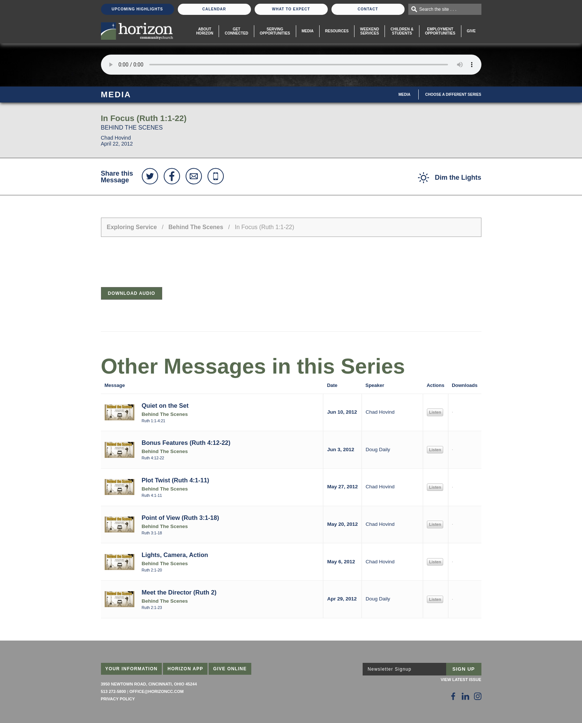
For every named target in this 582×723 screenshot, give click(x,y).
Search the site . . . (438, 9)
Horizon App (185, 668)
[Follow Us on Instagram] (477, 696)
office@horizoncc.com (156, 691)
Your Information (131, 668)
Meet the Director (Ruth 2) (179, 592)
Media (308, 31)
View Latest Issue (461, 679)
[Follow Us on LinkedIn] (465, 696)
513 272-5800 (113, 691)
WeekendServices (369, 31)
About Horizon (204, 31)
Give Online (230, 668)
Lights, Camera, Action (175, 554)
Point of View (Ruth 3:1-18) (180, 517)
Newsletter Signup (390, 669)
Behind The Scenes (196, 227)
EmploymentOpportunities (440, 31)
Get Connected (236, 31)
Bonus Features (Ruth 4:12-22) (186, 442)
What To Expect (291, 9)
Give (471, 31)
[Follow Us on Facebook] (453, 696)
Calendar (214, 9)
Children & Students (401, 31)
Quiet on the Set (165, 405)
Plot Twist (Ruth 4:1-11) (175, 480)
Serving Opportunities (275, 31)
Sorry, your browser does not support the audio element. (291, 65)
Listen (435, 412)
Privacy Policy (118, 699)
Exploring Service (132, 227)
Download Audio (132, 293)
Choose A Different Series (453, 94)
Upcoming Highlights (137, 9)
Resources (337, 31)
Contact (367, 9)
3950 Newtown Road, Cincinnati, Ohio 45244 (149, 684)
